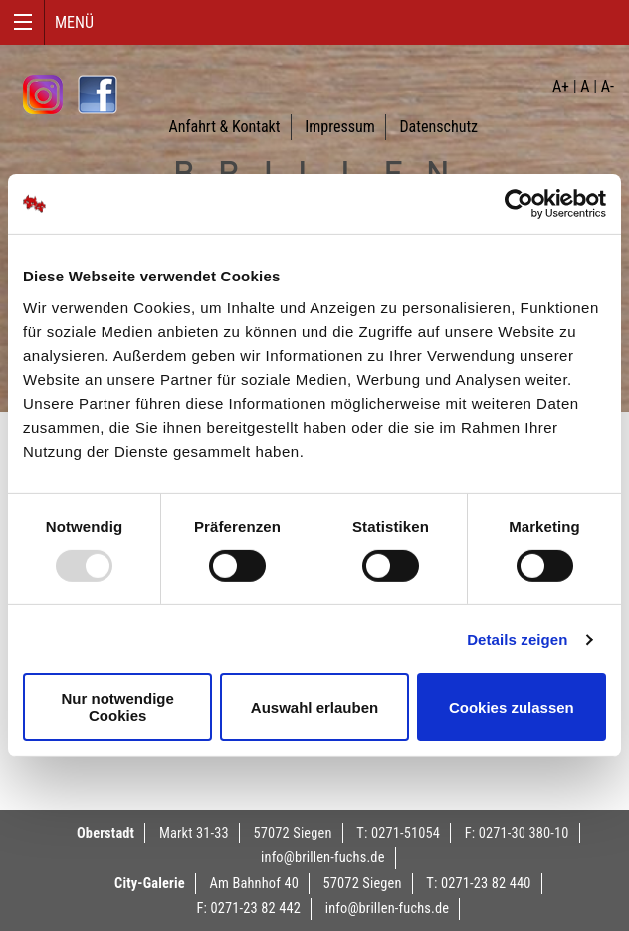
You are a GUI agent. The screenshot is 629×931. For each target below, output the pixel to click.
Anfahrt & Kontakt (224, 126)
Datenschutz (438, 126)
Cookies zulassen (511, 707)
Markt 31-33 (194, 833)
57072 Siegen (293, 833)
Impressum (340, 126)
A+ (560, 86)
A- (607, 86)
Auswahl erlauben (314, 707)
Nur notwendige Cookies (118, 707)
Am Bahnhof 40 (253, 883)
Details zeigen (517, 639)
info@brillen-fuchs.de (323, 857)
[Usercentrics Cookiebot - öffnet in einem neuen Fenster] (519, 204)
